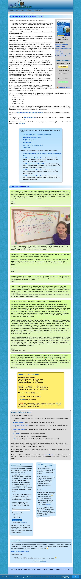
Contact (67, 569)
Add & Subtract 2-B (30, 117)
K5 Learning (16, 433)
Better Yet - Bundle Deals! (28, 374)
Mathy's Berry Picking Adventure (33, 145)
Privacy (25, 569)
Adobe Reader (49, 455)
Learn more (20, 10)
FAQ (63, 569)
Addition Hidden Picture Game (32, 137)
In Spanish (58, 569)
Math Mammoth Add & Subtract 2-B (33, 164)
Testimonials (37, 569)
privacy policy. (65, 577)
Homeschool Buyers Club (20, 425)
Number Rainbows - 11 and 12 (63, 54)
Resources (38, 10)
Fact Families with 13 (60, 55)
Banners (30, 569)
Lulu (14, 438)
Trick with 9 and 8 (60, 46)
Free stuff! (51, 569)
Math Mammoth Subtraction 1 (32, 158)
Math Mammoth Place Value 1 (32, 170)
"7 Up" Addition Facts (29, 140)
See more (22, 123)
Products (29, 10)
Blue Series (22, 13)
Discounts (44, 569)
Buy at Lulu (63, 82)
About (20, 569)
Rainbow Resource (18, 422)
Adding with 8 (59, 52)
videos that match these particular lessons (30, 112)
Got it (75, 577)
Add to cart (63, 66)
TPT (14, 436)
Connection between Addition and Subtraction (37, 134)
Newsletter (14, 569)
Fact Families (27, 142)
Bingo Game (26, 147)
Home (11, 10)
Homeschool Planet (19, 429)
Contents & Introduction (61, 44)
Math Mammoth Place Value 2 (32, 176)
